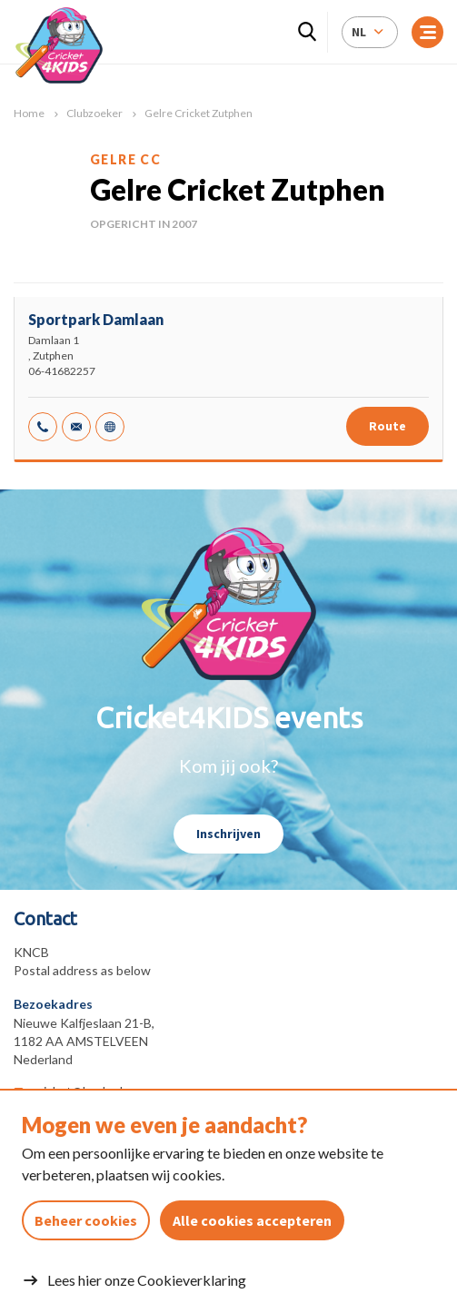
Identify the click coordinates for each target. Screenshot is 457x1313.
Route (387, 426)
